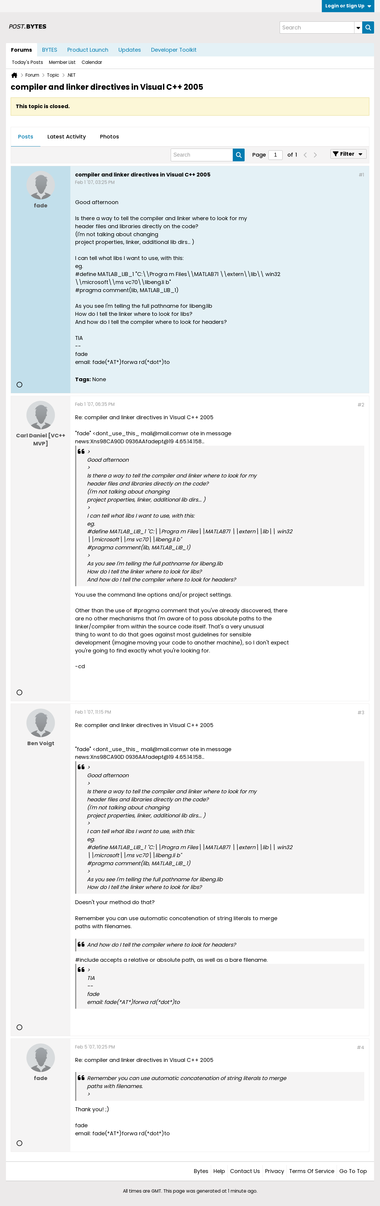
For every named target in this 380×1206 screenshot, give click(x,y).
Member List (62, 62)
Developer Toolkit (174, 49)
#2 (360, 405)
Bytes (201, 1171)
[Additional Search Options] (358, 27)
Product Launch (87, 49)
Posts (25, 136)
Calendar (92, 62)
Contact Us (245, 1171)
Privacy (274, 1171)
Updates (129, 49)
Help (219, 1171)
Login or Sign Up (348, 6)
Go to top (353, 1171)
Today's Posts (27, 62)
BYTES (49, 49)
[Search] (321, 27)
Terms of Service (311, 1171)
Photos (109, 136)
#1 (361, 175)
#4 (360, 1047)
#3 (360, 713)
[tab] (25, 137)
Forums (21, 49)
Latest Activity (67, 136)
